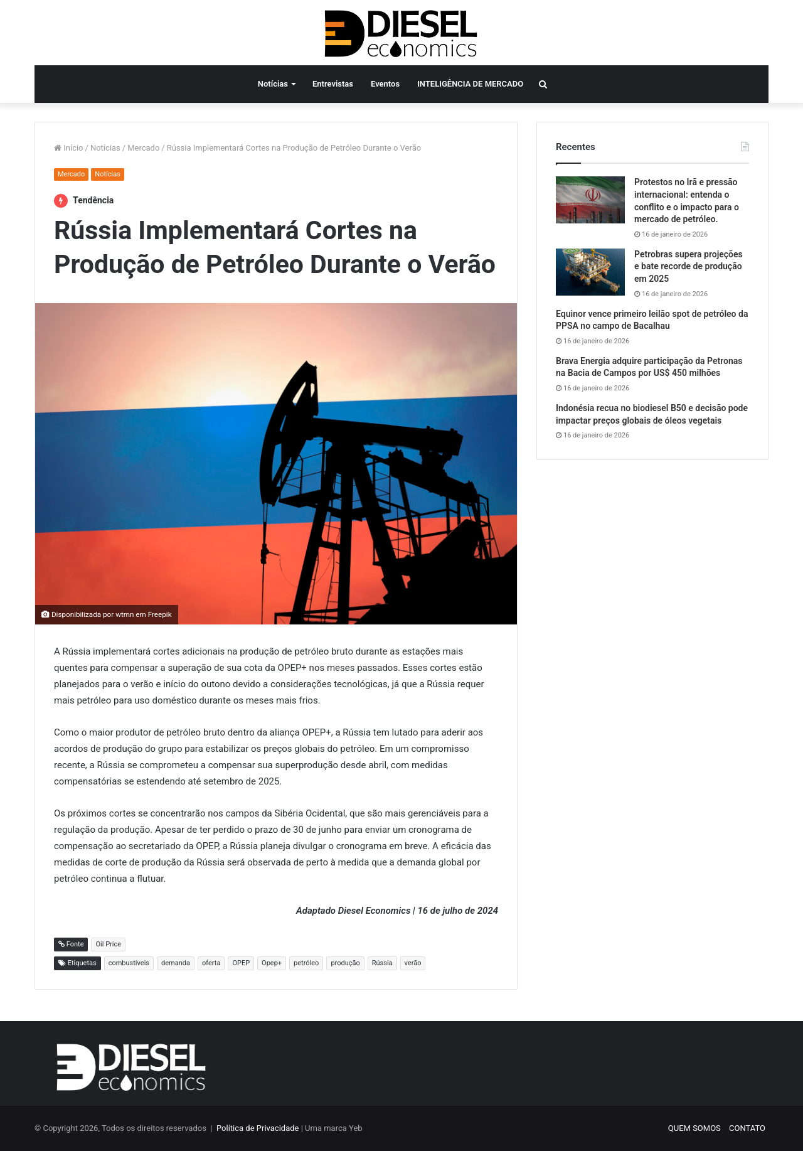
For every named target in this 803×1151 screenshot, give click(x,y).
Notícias (273, 83)
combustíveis (129, 963)
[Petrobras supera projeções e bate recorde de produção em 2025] (590, 272)
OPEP (241, 963)
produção (345, 963)
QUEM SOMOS (694, 1128)
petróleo (306, 963)
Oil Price (108, 944)
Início (68, 148)
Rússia (382, 963)
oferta (211, 963)
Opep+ (272, 963)
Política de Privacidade (257, 1128)
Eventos (385, 83)
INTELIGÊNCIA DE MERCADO (470, 83)
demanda (175, 963)
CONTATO (747, 1128)
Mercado (143, 148)
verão (413, 963)
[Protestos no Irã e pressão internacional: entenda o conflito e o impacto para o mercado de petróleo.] (590, 199)
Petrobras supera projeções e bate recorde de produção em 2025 (688, 266)
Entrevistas (332, 83)
